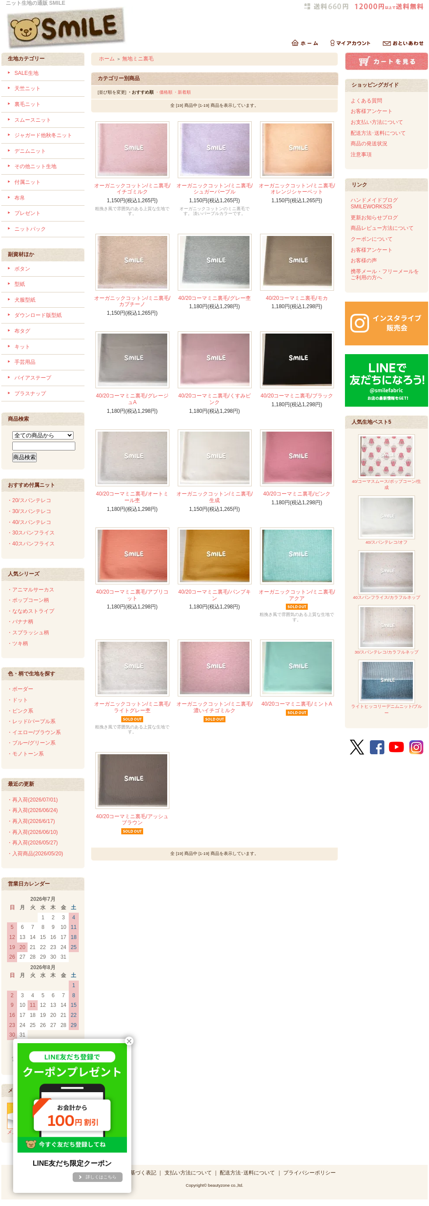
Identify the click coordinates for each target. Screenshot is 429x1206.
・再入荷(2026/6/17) (31, 821)
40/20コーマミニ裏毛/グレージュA (132, 399)
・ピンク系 (20, 711)
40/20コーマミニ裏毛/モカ (296, 298)
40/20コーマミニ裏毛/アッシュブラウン (132, 819)
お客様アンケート (372, 111)
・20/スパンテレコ (29, 500)
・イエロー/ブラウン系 (34, 732)
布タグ (22, 331)
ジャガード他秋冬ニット (43, 135)
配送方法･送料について (378, 133)
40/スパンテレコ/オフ (386, 520)
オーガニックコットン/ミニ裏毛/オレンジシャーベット (297, 189)
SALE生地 (26, 73)
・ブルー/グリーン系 (31, 743)
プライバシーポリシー (309, 1173)
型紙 (19, 284)
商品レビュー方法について (382, 228)
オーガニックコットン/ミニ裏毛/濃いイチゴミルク (214, 707)
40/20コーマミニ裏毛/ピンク (296, 494)
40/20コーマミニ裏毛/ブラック (296, 396)
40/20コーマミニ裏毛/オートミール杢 (132, 497)
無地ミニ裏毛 (138, 59)
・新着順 (182, 92)
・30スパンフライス (31, 533)
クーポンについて (372, 239)
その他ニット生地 (35, 166)
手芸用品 (24, 362)
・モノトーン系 (25, 754)
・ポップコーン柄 (28, 600)
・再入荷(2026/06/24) (32, 810)
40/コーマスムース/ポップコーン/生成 (387, 462)
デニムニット (30, 151)
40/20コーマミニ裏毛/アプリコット (132, 595)
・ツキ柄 (17, 643)
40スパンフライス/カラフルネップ (386, 575)
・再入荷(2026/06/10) (32, 832)
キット (22, 347)
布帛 (19, 198)
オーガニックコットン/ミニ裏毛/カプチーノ (132, 301)
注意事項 (361, 154)
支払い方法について (188, 1173)
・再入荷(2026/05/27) (32, 843)
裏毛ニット (27, 104)
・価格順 (163, 92)
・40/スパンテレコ (29, 522)
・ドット (17, 700)
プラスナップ (30, 393)
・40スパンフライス (31, 544)
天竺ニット (27, 88)
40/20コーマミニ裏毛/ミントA (296, 704)
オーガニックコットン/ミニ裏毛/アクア (297, 595)
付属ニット (27, 182)
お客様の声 (364, 260)
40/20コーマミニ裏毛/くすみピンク (214, 399)
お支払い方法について (377, 122)
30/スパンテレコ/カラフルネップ (386, 629)
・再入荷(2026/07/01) (32, 800)
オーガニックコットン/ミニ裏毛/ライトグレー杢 (132, 707)
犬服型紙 (24, 300)
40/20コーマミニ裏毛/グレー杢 (214, 298)
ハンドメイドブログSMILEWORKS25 (374, 203)
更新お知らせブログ (374, 217)
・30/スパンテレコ (29, 511)
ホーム (107, 59)
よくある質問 (366, 101)
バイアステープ (32, 378)
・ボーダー (20, 689)
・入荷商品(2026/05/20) (35, 854)
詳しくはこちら (101, 1176)
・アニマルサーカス (30, 590)
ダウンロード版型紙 (38, 315)
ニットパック (30, 229)
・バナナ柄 (20, 622)
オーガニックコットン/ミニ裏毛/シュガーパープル (214, 189)
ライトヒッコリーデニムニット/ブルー (386, 687)
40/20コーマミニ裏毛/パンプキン (214, 595)
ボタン (22, 269)
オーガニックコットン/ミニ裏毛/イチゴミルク (132, 189)
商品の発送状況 (369, 144)
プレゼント (27, 213)
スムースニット (32, 120)
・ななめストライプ (30, 611)
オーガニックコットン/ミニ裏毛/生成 (214, 497)
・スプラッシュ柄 (28, 632)
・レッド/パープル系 (31, 721)
